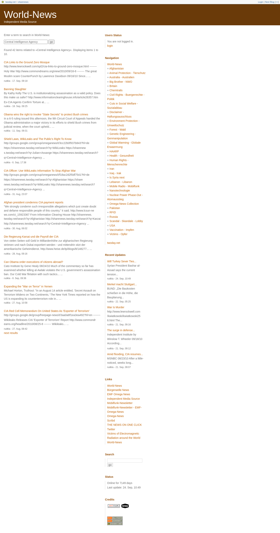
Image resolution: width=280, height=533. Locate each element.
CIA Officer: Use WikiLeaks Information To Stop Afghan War (40, 170)
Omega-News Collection (124, 203)
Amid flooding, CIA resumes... (125, 354)
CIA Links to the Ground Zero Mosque (27, 62)
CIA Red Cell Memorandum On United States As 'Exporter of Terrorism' (46, 311)
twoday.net (10, 2)
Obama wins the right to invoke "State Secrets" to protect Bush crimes (46, 114)
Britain (113, 86)
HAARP (114, 151)
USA (112, 225)
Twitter (111, 429)
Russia (113, 216)
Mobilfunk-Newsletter (120, 403)
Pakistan (114, 208)
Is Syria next (116, 177)
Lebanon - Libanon (120, 182)
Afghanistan (116, 68)
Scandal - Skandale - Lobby (126, 221)
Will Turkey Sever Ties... (121, 261)
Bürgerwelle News (118, 390)
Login (260, 2)
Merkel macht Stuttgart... (122, 284)
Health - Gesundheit (121, 155)
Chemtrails (115, 90)
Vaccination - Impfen (121, 229)
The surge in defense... (121, 330)
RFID (112, 212)
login (110, 45)
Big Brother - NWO (120, 81)
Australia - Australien (121, 77)
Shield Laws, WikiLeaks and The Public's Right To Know (38, 138)
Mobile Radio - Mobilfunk (124, 186)
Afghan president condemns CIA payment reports (33, 202)
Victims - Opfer (118, 234)
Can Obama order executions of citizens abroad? (33, 261)
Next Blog (269, 2)
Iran (111, 168)
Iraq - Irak (115, 173)
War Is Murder (115, 307)
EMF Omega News (118, 394)
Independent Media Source (123, 398)
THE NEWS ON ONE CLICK (124, 424)
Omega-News (115, 416)
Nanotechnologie (119, 190)
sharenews (23, 2)
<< (277, 2)
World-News (30, 14)
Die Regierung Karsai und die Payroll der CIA (31, 236)
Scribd (111, 420)
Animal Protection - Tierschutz (127, 73)
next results (11, 333)
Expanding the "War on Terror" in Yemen (28, 286)
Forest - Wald (117, 129)
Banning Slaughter (15, 89)
